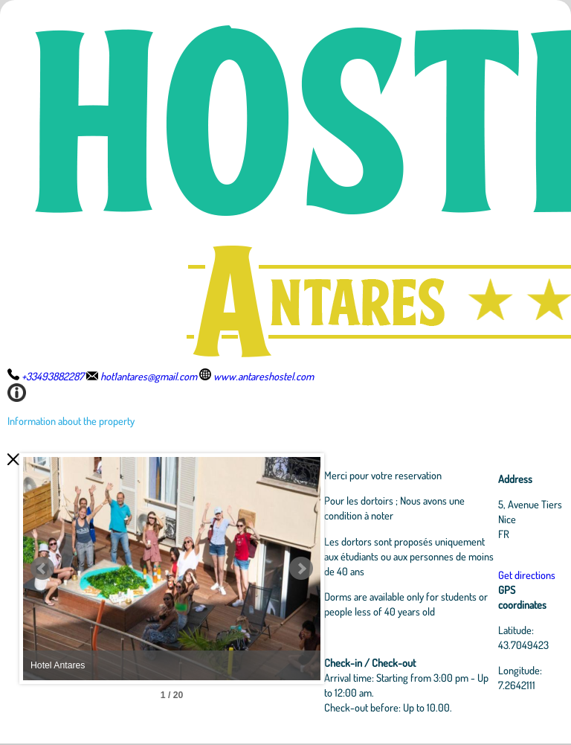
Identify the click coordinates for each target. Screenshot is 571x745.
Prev (42, 569)
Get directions (526, 574)
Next (301, 569)
